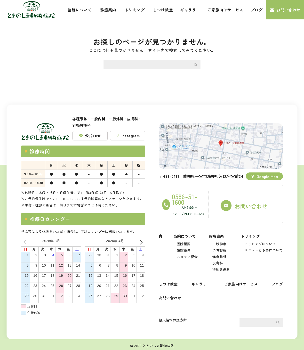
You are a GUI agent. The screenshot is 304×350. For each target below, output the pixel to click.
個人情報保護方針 (173, 318)
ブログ (257, 10)
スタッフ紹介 (187, 248)
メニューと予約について (263, 241)
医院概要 (184, 233)
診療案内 (108, 10)
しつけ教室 (163, 10)
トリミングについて (260, 233)
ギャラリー (190, 10)
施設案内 (184, 241)
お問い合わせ (288, 10)
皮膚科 (217, 255)
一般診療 (219, 233)
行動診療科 (221, 262)
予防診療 (219, 241)
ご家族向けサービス (225, 10)
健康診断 (219, 248)
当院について (80, 10)
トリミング (134, 10)
